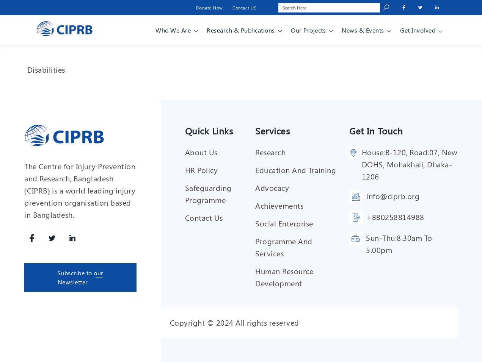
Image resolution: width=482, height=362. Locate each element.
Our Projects (308, 30)
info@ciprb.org (392, 196)
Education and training (295, 170)
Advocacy (272, 188)
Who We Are (173, 30)
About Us (201, 152)
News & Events (363, 30)
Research (270, 152)
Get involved (417, 30)
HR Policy (201, 170)
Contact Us (204, 217)
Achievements (279, 205)
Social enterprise (284, 223)
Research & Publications (241, 30)
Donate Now (209, 8)
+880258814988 (395, 217)
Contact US (244, 8)
